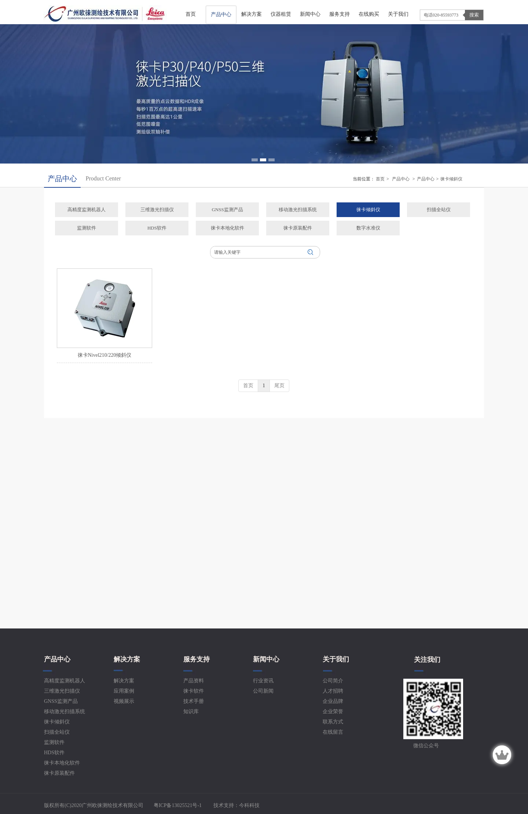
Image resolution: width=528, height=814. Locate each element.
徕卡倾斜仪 (451, 179)
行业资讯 (263, 680)
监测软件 (54, 742)
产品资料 (193, 680)
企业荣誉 (333, 711)
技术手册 (193, 701)
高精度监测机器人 (64, 680)
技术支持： (236, 805)
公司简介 (333, 680)
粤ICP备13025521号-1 (177, 805)
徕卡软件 (193, 691)
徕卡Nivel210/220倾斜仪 (105, 355)
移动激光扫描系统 (64, 711)
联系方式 (333, 722)
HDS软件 (54, 752)
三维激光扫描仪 (62, 691)
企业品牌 (333, 701)
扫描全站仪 (57, 732)
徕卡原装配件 (59, 773)
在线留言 (333, 732)
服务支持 (196, 659)
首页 (380, 179)
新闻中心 (266, 659)
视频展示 (124, 701)
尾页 (279, 385)
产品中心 (401, 179)
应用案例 (124, 691)
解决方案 (127, 659)
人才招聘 (333, 691)
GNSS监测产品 (61, 701)
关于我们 (336, 659)
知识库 (191, 711)
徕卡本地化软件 (62, 763)
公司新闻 (263, 691)
